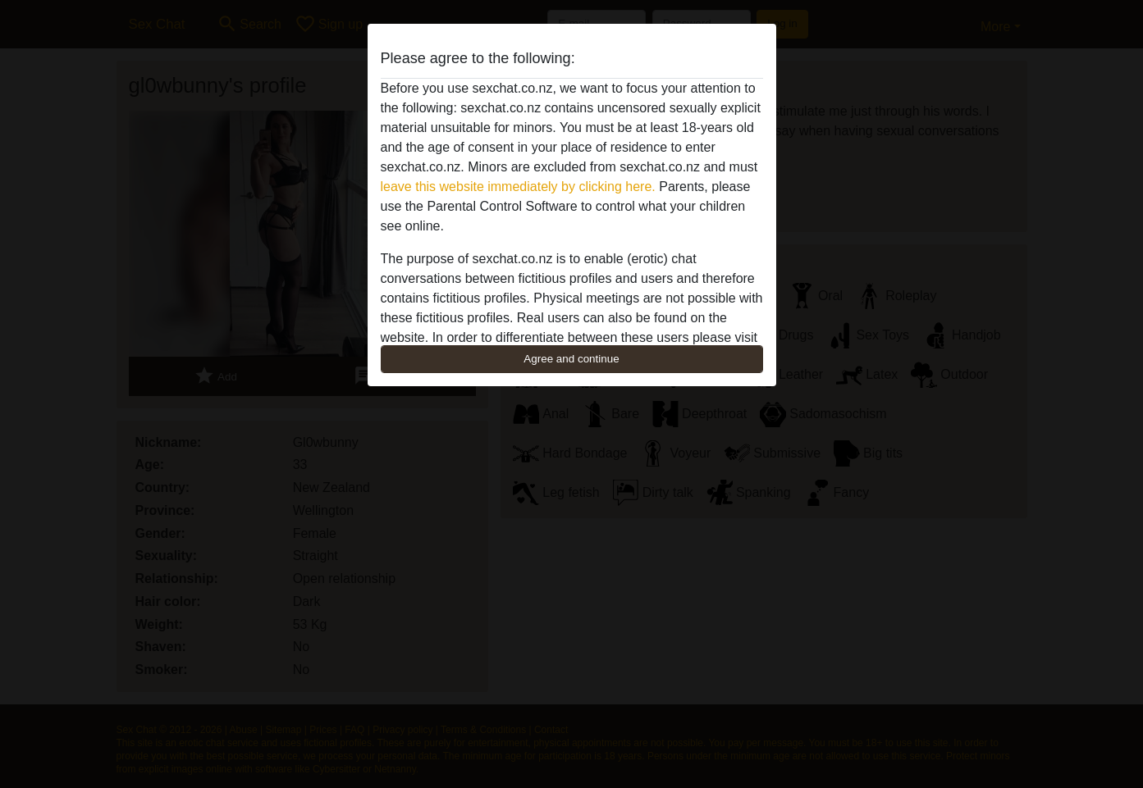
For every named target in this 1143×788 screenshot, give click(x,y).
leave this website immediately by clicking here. (518, 187)
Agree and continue (571, 359)
